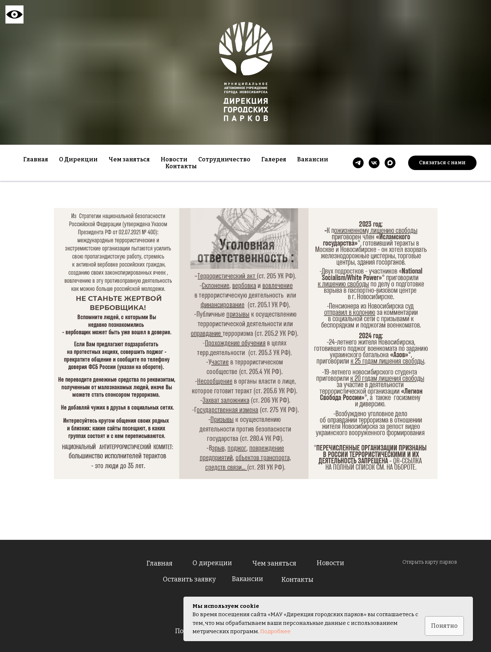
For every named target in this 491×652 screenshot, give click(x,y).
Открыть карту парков (429, 562)
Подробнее (275, 631)
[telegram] (358, 162)
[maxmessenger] (390, 162)
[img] (80, 593)
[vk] (374, 162)
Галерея (273, 159)
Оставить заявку (189, 579)
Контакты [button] (181, 166)
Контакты (297, 580)
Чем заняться (274, 563)
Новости (174, 159)
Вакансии (312, 159)
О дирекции (212, 563)
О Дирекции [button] (78, 159)
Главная (35, 159)
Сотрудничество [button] (224, 159)
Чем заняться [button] (129, 159)
